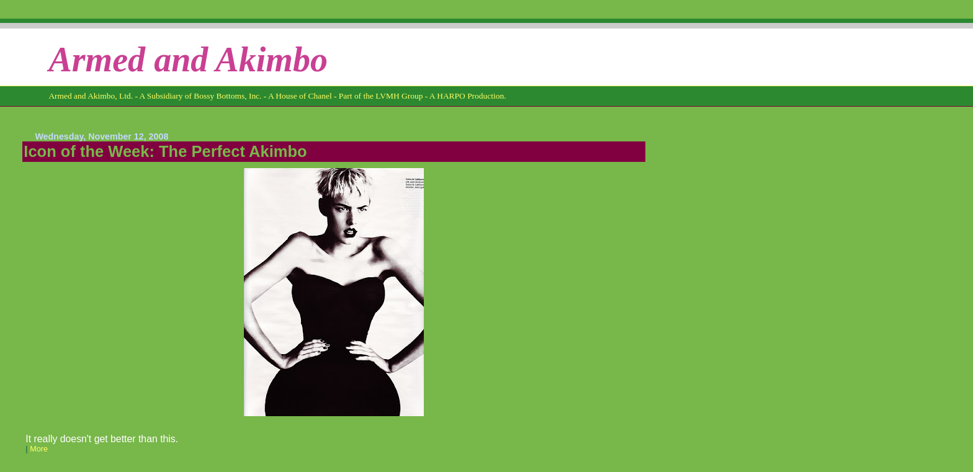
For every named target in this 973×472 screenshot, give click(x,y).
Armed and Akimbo (188, 59)
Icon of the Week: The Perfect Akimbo (165, 151)
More (39, 449)
